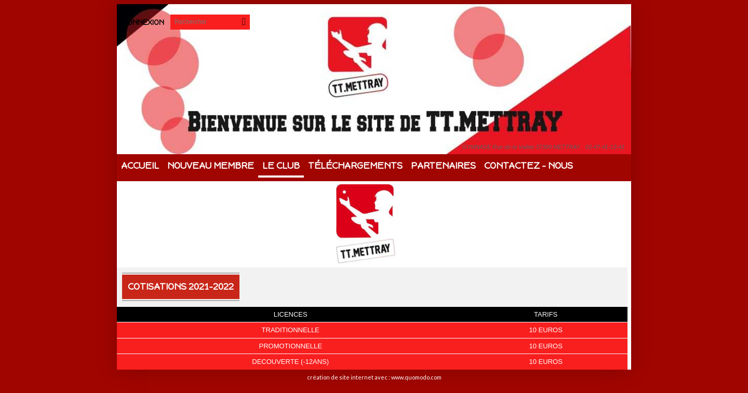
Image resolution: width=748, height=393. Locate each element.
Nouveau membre (210, 165)
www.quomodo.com (416, 377)
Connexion (143, 22)
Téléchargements (355, 165)
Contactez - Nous (528, 165)
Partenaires (443, 165)
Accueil (140, 165)
